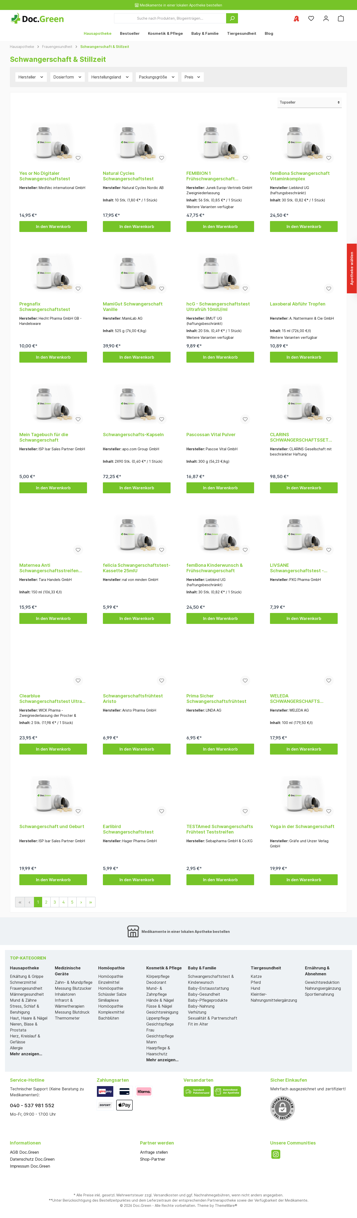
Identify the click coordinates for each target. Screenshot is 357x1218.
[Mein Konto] (326, 18)
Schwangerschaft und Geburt (51, 826)
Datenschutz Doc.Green (32, 1159)
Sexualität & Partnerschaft (212, 1018)
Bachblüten (108, 1018)
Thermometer (67, 1018)
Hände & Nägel (160, 1000)
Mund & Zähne (23, 1000)
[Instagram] (275, 1154)
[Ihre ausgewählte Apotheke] (296, 18)
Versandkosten (165, 1195)
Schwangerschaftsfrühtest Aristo (133, 698)
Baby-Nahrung (201, 1006)
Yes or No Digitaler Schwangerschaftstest (44, 176)
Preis (192, 77)
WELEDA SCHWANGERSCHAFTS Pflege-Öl (295, 698)
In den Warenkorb (53, 226)
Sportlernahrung (319, 994)
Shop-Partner (152, 1159)
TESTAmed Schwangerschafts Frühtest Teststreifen (219, 829)
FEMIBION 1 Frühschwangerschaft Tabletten (210, 176)
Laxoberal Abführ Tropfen (298, 303)
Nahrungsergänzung (323, 988)
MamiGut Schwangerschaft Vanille (133, 306)
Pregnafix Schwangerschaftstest (44, 306)
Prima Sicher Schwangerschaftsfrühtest (216, 698)
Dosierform (67, 77)
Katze (256, 976)
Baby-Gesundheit (204, 994)
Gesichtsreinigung (162, 1012)
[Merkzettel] (311, 18)
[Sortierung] (309, 102)
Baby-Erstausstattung (208, 988)
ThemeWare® (226, 1205)
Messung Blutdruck (72, 1012)
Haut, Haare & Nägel (28, 1018)
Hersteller (31, 77)
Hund (255, 988)
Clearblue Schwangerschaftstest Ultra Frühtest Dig (50, 698)
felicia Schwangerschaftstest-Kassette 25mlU (136, 568)
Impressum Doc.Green (30, 1166)
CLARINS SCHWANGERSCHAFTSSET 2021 (299, 437)
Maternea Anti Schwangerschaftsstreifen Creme (49, 568)
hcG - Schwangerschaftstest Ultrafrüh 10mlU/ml (218, 306)
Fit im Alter (198, 1024)
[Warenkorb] (341, 18)
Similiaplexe (108, 1000)
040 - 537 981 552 (32, 1105)
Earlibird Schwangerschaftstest (128, 829)
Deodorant (156, 982)
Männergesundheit (27, 994)
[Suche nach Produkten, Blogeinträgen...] (170, 18)
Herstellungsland (110, 77)
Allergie (16, 1047)
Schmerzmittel (23, 982)
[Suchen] (232, 18)
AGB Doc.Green (24, 1152)
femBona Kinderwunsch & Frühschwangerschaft (214, 568)
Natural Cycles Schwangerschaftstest (128, 176)
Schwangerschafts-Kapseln (133, 434)
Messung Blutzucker (73, 988)
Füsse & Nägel (159, 1006)
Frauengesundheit (26, 988)
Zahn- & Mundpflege (73, 982)
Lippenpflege (158, 1018)
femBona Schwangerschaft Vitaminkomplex (300, 176)
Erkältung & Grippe (26, 976)
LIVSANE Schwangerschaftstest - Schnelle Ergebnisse (297, 568)
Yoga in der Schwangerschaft (302, 826)
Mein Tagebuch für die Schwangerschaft (43, 437)
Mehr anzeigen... (26, 1053)
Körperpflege (158, 976)
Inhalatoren (65, 994)
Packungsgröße (157, 77)
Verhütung (197, 1012)
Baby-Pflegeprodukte (208, 1000)
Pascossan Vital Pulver (211, 434)
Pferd (256, 982)
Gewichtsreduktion (322, 982)
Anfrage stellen (154, 1152)
